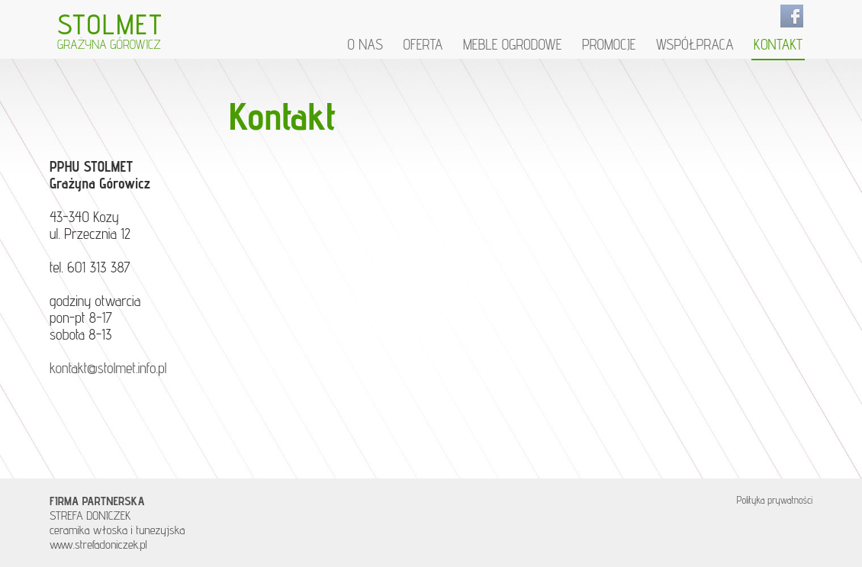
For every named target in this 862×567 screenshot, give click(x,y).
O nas (365, 45)
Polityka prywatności (774, 500)
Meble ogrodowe (512, 45)
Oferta (422, 45)
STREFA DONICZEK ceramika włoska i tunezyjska (117, 515)
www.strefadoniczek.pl (98, 544)
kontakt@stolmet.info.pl (108, 367)
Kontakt (778, 45)
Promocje (609, 45)
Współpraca (695, 45)
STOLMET (109, 29)
